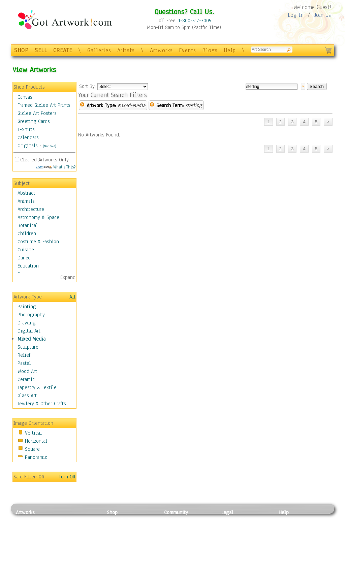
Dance (24, 257)
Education (28, 265)
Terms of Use (235, 527)
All (72, 296)
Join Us (322, 15)
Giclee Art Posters (37, 113)
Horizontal (36, 441)
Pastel (24, 363)
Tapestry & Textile (37, 387)
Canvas (25, 97)
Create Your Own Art (128, 565)
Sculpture (28, 347)
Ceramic (26, 379)
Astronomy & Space (38, 217)
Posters (115, 535)
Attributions (232, 535)
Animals (26, 201)
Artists (126, 50)
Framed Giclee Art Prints (44, 105)
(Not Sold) (49, 146)
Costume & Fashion (38, 241)
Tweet (285, 565)
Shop (112, 512)
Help (230, 50)
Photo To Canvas (124, 519)
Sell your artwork (183, 550)
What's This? (55, 167)
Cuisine (26, 249)
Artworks (161, 50)
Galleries (99, 50)
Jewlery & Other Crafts (42, 403)
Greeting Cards (34, 121)
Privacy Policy (236, 519)
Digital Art (29, 330)
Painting (27, 306)
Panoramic (36, 457)
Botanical (28, 225)
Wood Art (27, 371)
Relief (24, 355)
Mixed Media (31, 339)
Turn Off (67, 476)
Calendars (28, 137)
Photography (31, 314)
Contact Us (290, 519)
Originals (28, 145)
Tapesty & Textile (78, 550)
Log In (296, 15)
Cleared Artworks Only (44, 159)
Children (27, 233)
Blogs (210, 50)
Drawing (27, 322)
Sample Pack (292, 527)
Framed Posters (123, 527)
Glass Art (27, 395)
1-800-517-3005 (194, 20)
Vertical (33, 433)
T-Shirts (26, 129)
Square (32, 449)
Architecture (31, 209)
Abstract (26, 193)
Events (187, 50)
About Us (288, 535)
